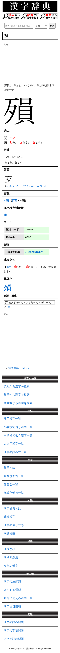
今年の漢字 (11, 565)
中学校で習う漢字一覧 (18, 435)
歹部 (14, 200)
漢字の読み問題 (14, 622)
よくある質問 (12, 589)
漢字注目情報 (12, 606)
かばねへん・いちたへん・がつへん (26, 186)
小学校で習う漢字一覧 (18, 427)
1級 (6, 215)
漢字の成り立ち (14, 525)
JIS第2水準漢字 (34, 252)
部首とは (9, 467)
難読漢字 (9, 516)
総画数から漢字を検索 (18, 403)
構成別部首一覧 (14, 492)
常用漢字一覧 (12, 418)
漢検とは (9, 549)
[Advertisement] (30, 64)
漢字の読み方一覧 (15, 452)
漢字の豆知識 (12, 581)
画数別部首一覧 (14, 476)
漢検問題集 (11, 557)
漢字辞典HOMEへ (18, 368)
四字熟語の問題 (14, 638)
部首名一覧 (11, 484)
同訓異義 (9, 533)
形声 (8, 267)
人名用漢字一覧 (14, 443)
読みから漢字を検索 (17, 386)
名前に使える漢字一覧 (18, 598)
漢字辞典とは (12, 508)
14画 (6, 200)
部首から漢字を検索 (17, 394)
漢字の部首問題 (14, 630)
